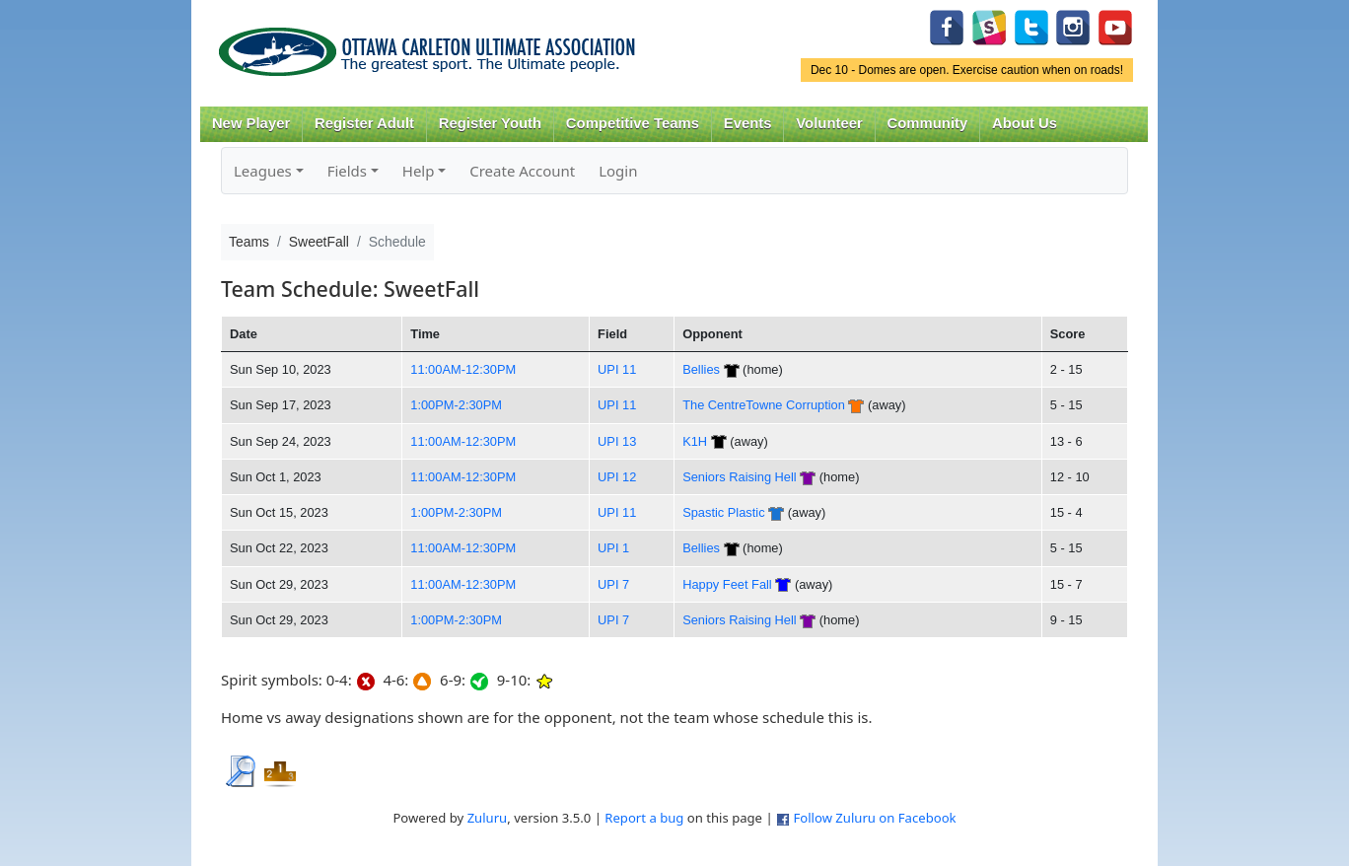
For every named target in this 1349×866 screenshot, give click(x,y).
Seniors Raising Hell (739, 476)
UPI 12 (617, 476)
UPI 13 (617, 441)
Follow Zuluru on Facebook (874, 818)
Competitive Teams (632, 123)
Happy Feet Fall (727, 584)
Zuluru (487, 818)
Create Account (522, 170)
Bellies (701, 369)
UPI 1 (613, 548)
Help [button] (418, 170)
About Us (1024, 123)
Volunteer (829, 123)
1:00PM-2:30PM (456, 404)
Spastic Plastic (723, 512)
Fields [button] (347, 170)
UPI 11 (617, 369)
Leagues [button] (263, 170)
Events (748, 123)
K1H (694, 441)
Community (928, 123)
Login (618, 170)
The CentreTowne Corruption (763, 404)
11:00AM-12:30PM (463, 369)
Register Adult (364, 123)
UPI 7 (613, 584)
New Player (251, 123)
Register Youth (490, 123)
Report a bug (643, 818)
